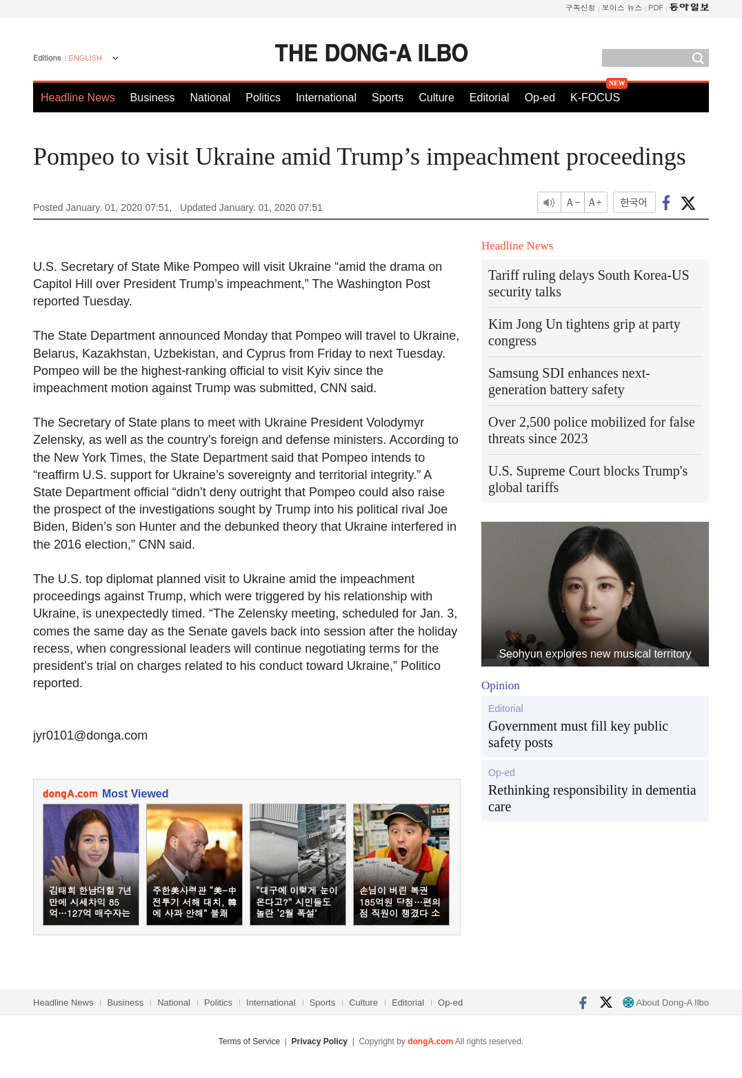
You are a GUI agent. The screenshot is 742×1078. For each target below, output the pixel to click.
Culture (436, 97)
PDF (655, 7)
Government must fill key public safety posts (578, 734)
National (210, 97)
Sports (387, 97)
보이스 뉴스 (622, 7)
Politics (263, 97)
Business (152, 97)
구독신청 (580, 7)
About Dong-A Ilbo (666, 1002)
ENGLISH (85, 58)
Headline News (78, 97)
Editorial (490, 97)
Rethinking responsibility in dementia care (592, 798)
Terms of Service (249, 1041)
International (326, 97)
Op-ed (540, 97)
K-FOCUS (595, 97)
